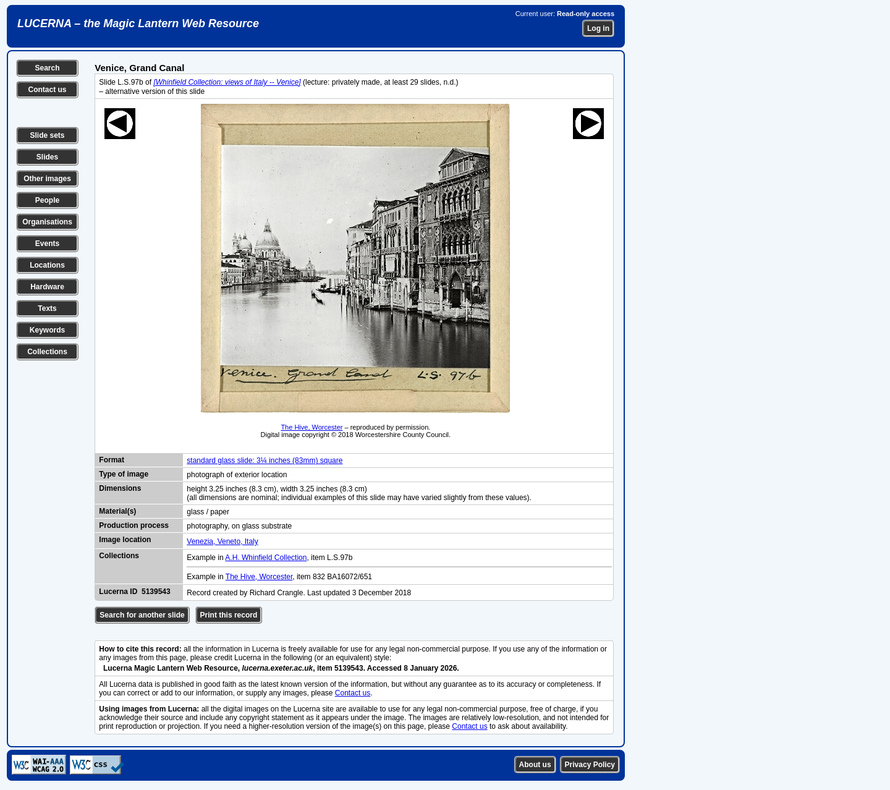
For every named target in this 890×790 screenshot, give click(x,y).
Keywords (47, 330)
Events (47, 243)
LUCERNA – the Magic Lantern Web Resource (138, 23)
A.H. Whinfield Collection (266, 557)
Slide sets (47, 135)
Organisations (47, 222)
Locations (47, 265)
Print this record (229, 615)
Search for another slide (142, 615)
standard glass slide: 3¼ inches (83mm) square (264, 460)
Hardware (47, 286)
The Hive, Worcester (311, 427)
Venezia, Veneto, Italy (222, 541)
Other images (47, 178)
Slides (47, 157)
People (47, 200)
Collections (47, 351)
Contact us (47, 89)
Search (47, 68)
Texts (47, 308)
